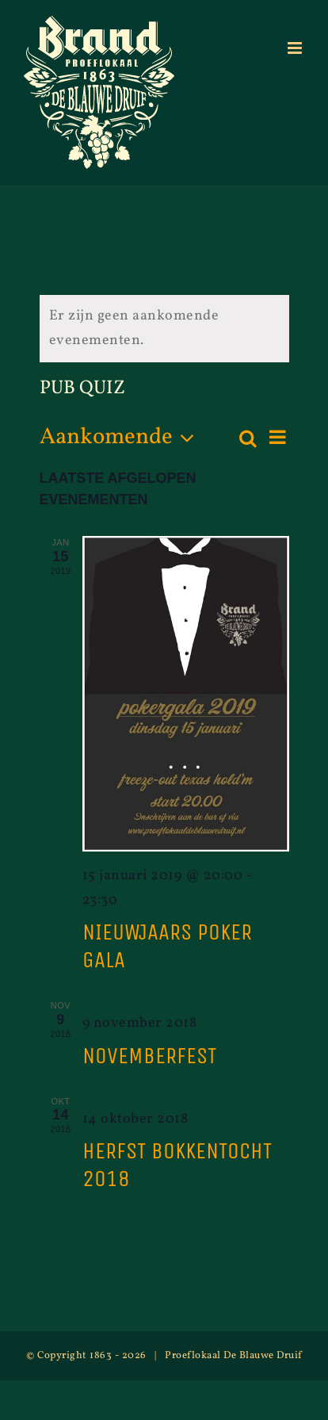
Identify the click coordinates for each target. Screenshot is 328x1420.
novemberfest (149, 1056)
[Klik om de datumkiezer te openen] (122, 438)
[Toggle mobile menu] (296, 48)
